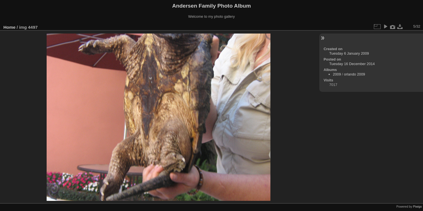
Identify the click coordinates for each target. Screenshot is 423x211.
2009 (337, 74)
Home (9, 27)
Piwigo (417, 206)
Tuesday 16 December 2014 (352, 64)
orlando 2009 (354, 74)
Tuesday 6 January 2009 (349, 53)
